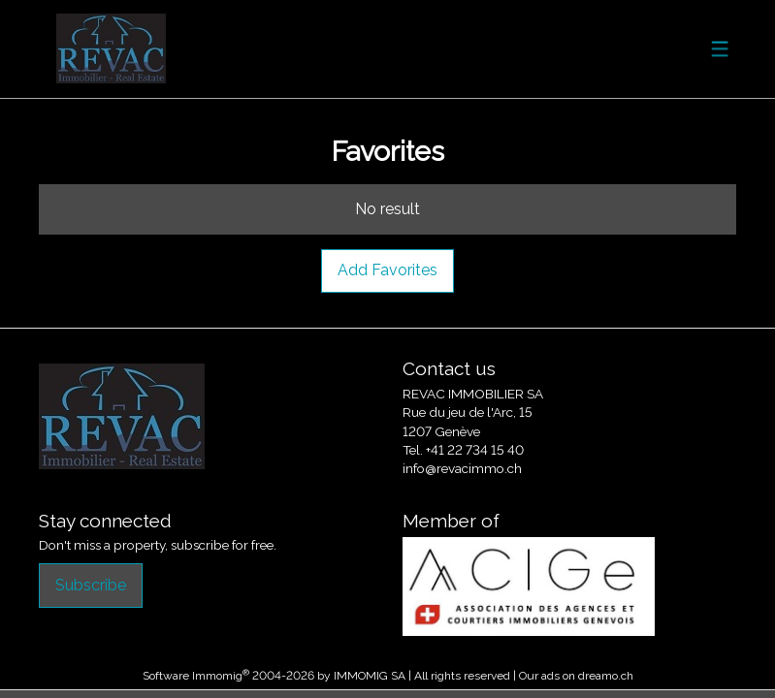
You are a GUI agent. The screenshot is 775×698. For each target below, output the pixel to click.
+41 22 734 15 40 (475, 450)
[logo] (111, 48)
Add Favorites (387, 270)
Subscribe (90, 585)
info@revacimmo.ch (462, 468)
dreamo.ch (605, 675)
